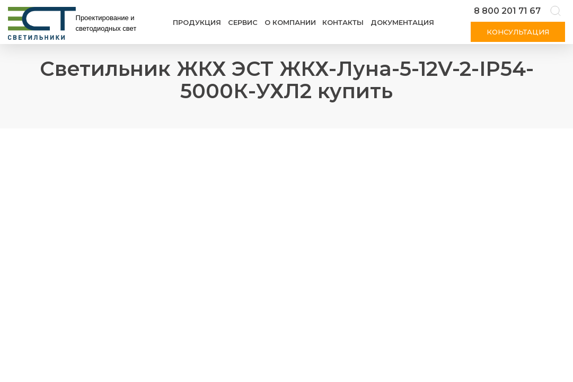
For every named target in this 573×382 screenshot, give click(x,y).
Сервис (243, 22)
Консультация (518, 32)
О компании (290, 22)
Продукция (197, 22)
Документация (402, 22)
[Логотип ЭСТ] (74, 23)
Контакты (343, 22)
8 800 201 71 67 (507, 11)
